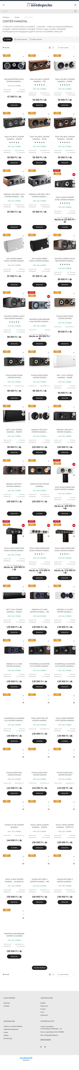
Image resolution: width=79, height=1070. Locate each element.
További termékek (40, 968)
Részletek (14, 105)
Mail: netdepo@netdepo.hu (49, 1035)
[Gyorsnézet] (23, 60)
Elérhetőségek (8, 1038)
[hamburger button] (4, 5)
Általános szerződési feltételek (13, 1026)
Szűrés (8, 39)
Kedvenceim (44, 1015)
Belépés (43, 1003)
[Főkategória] (6, 17)
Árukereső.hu (26, 1060)
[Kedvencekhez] (23, 56)
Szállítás (6, 1035)
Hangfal (17, 17)
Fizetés (6, 1032)
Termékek (6, 1006)
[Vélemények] (39, 85)
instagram (45, 1047)
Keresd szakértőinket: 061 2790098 (52, 1032)
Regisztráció (44, 1006)
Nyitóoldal (7, 1003)
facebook (41, 1047)
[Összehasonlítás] (23, 63)
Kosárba (65, 227)
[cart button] (75, 5)
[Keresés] (39, 11)
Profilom (43, 1009)
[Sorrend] (66, 48)
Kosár (42, 1012)
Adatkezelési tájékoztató (11, 1029)
